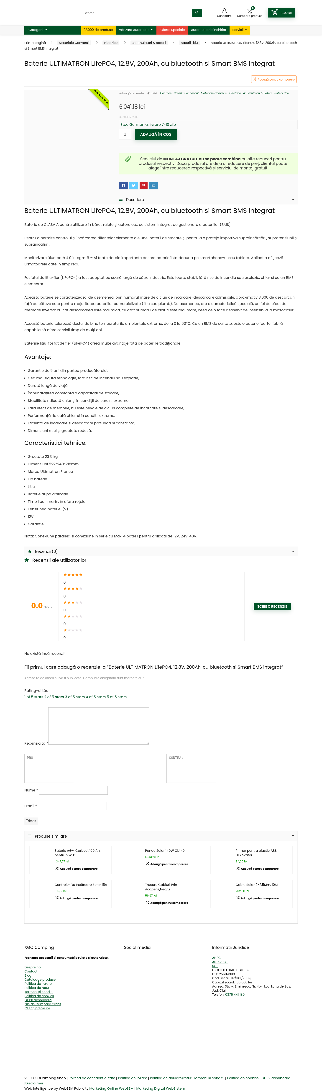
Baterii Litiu (189, 42)
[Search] (197, 13)
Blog (28, 975)
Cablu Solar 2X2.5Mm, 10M (257, 884)
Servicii (238, 30)
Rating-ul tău (36, 690)
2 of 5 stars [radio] (54, 697)
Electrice (111, 42)
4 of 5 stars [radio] (96, 697)
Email (30, 806)
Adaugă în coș (155, 134)
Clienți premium (37, 1008)
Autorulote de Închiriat (208, 30)
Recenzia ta (36, 743)
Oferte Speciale (173, 30)
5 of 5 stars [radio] (117, 697)
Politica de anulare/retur (171, 1078)
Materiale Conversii (74, 42)
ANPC (216, 957)
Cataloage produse (40, 979)
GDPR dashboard (38, 1000)
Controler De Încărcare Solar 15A (81, 884)
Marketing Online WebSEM (111, 1088)
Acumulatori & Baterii (149, 42)
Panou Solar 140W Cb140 (165, 850)
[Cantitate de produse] (125, 134)
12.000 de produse (98, 30)
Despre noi (33, 967)
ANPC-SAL (220, 962)
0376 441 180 (235, 994)
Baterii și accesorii (186, 93)
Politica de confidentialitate (92, 1078)
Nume (31, 790)
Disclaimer (34, 1083)
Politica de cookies (39, 996)
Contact (31, 971)
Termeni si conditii (208, 1078)
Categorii (35, 30)
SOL (215, 966)
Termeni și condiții (39, 992)
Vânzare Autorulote (134, 30)
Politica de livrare (38, 983)
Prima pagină (35, 42)
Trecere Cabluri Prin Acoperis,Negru (161, 887)
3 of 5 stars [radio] (75, 697)
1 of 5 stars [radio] (33, 697)
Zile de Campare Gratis (43, 1004)
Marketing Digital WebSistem (160, 1088)
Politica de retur (37, 987)
